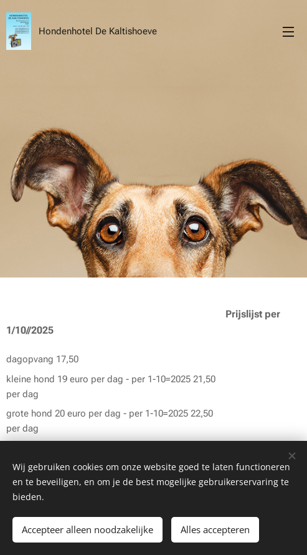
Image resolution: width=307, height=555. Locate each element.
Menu (288, 31)
